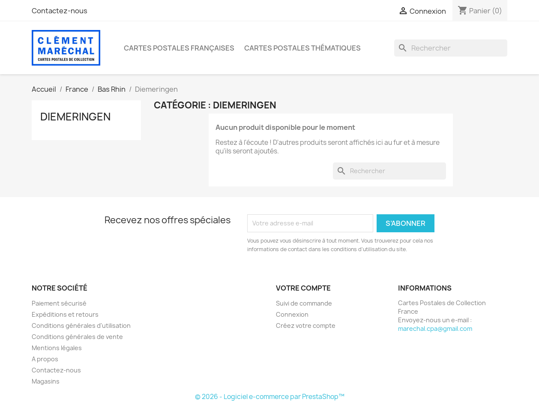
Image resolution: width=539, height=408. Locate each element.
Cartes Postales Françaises (179, 48)
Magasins (46, 381)
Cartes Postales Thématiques (302, 48)
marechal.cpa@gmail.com (435, 328)
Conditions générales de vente (77, 337)
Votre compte (303, 288)
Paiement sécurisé (59, 303)
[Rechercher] (450, 48)
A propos (45, 359)
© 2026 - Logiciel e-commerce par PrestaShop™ (269, 396)
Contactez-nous (59, 10)
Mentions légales (57, 348)
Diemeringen (75, 116)
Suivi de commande (304, 303)
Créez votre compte (305, 325)
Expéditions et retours (65, 314)
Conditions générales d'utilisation (81, 325)
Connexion (292, 314)
